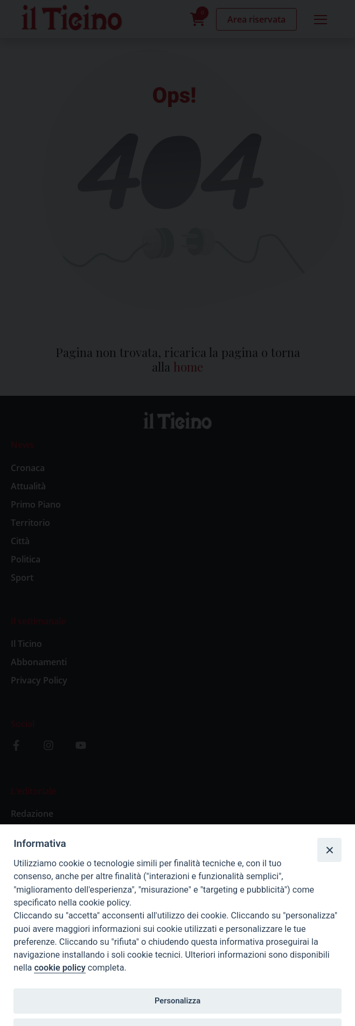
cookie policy (59, 968)
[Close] (329, 849)
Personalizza (177, 1001)
